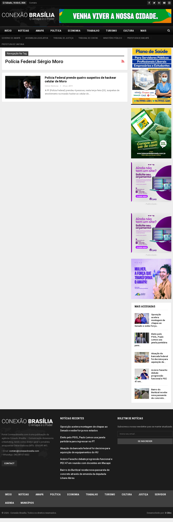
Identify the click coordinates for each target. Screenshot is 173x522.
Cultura (128, 30)
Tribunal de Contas (88, 38)
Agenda (9, 502)
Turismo (111, 30)
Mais (143, 30)
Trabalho (93, 30)
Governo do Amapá (11, 38)
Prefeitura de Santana (13, 44)
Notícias (23, 30)
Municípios (27, 502)
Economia (74, 30)
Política (55, 30)
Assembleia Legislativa (36, 38)
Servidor (160, 494)
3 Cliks (168, 512)
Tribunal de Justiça (63, 38)
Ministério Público (112, 38)
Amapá (40, 30)
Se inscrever (145, 441)
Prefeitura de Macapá (138, 38)
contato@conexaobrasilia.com (24, 451)
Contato (33, 3)
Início (8, 30)
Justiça (143, 494)
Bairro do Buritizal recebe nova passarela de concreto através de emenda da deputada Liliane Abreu (84, 473)
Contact (9, 463)
